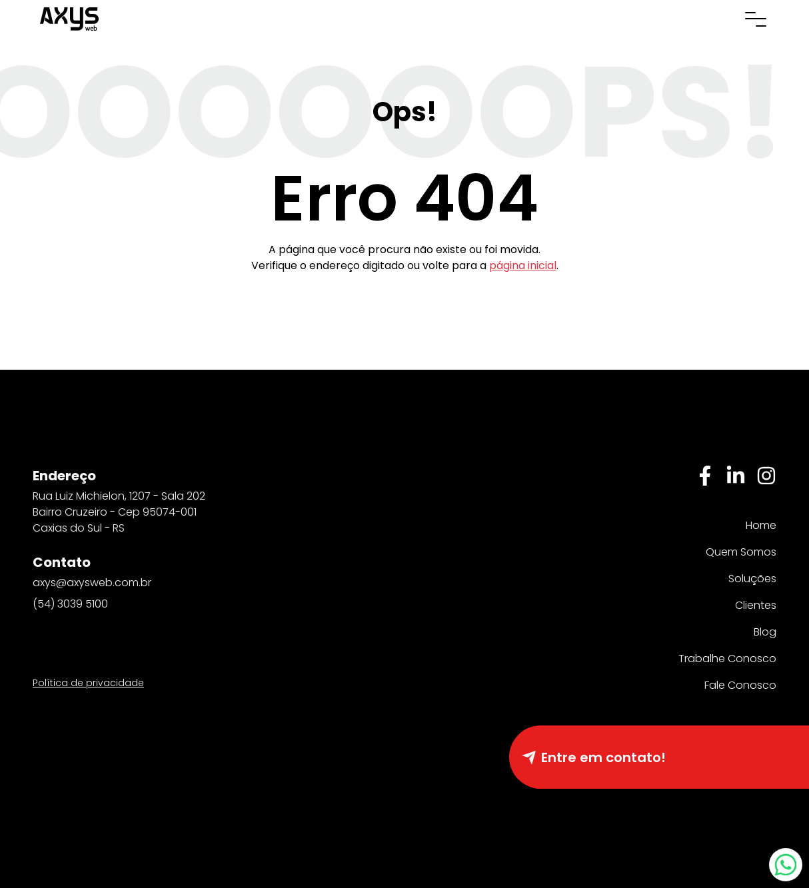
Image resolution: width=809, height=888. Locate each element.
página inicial (522, 265)
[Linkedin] (736, 476)
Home (761, 525)
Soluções (752, 578)
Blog (765, 632)
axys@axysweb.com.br (92, 582)
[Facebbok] (705, 476)
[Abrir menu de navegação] (755, 18)
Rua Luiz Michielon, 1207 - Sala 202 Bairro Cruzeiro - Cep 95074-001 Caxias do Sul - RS (119, 512)
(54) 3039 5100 (70, 604)
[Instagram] (766, 476)
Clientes (755, 605)
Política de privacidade (88, 682)
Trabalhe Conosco (727, 658)
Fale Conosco (740, 685)
